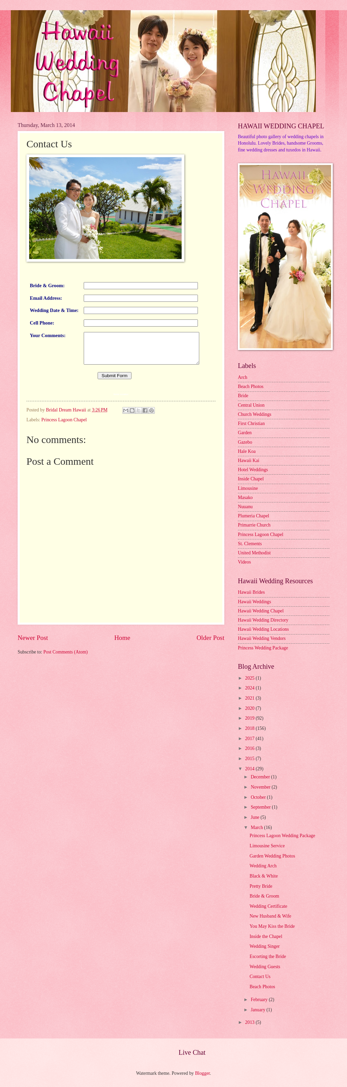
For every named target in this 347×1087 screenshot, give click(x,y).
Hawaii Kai (248, 460)
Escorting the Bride (267, 956)
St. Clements (250, 543)
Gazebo (245, 442)
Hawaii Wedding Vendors (262, 638)
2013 (250, 1022)
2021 (250, 698)
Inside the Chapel (265, 936)
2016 (250, 748)
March (257, 827)
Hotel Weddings (253, 469)
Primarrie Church (254, 525)
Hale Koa (247, 451)
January (258, 1009)
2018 (250, 728)
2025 (250, 678)
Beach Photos (251, 386)
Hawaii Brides (251, 592)
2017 (250, 738)
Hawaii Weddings (254, 601)
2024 (250, 687)
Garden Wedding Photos (272, 856)
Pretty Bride (260, 886)
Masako (245, 497)
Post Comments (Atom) (65, 665)
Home (122, 651)
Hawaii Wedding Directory (263, 620)
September (261, 807)
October (259, 797)
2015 (250, 758)
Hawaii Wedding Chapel (261, 610)
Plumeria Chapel (253, 515)
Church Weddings (254, 414)
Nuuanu (245, 506)
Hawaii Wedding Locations (263, 629)
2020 (250, 708)
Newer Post (33, 651)
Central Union (251, 405)
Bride (243, 395)
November (261, 787)
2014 (250, 768)
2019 (250, 718)
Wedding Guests (264, 966)
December (261, 776)
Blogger (202, 1073)
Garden (245, 432)
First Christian (251, 423)
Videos (244, 562)
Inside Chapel (251, 478)
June (256, 817)
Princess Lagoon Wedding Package (282, 835)
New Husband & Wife (270, 916)
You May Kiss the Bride (272, 926)
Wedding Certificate (268, 906)
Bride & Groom (264, 896)
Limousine (248, 488)
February (260, 999)
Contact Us (259, 976)
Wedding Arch (263, 865)
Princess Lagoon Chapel (64, 433)
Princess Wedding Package (263, 647)
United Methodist (254, 552)
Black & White (263, 876)
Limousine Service (267, 845)
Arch (242, 377)
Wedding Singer (264, 946)
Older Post (210, 651)
